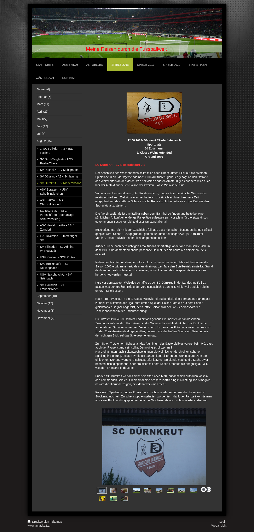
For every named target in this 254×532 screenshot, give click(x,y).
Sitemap (56, 521)
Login (222, 521)
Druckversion (39, 521)
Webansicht (218, 525)
